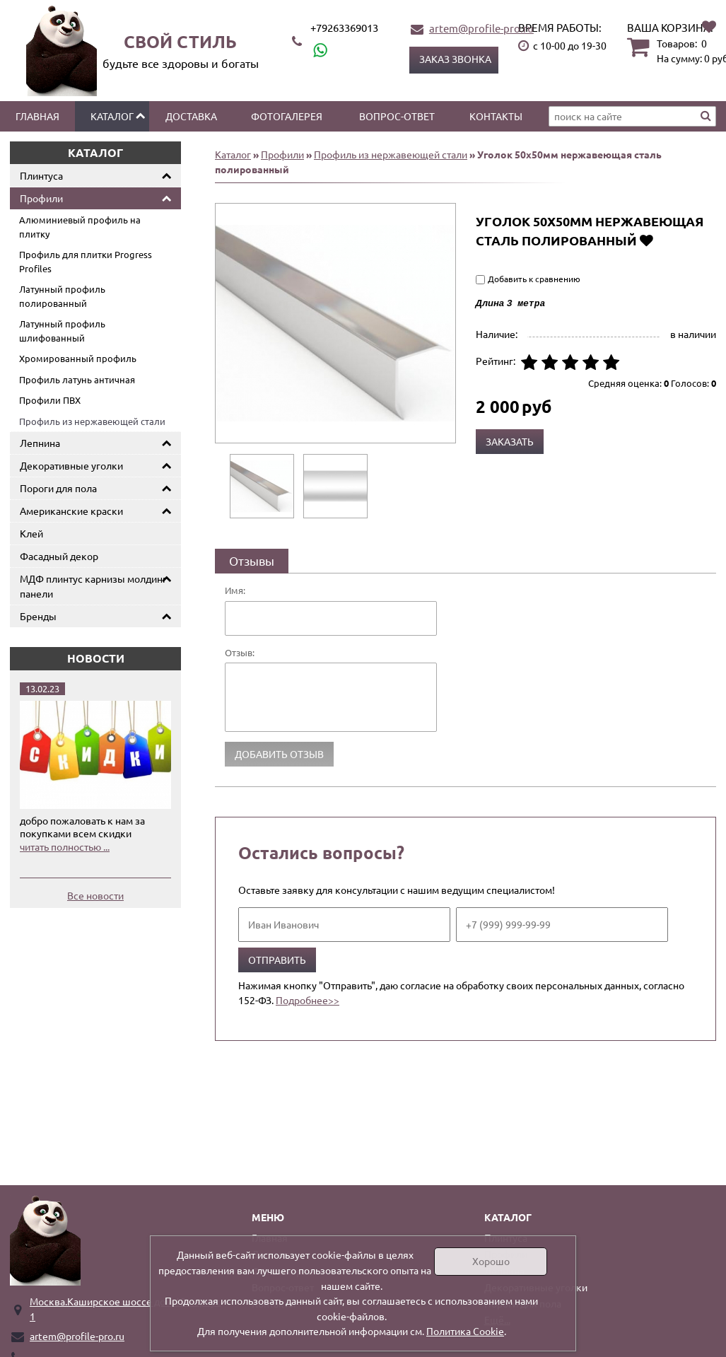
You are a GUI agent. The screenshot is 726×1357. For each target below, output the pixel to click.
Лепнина (40, 442)
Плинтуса (41, 175)
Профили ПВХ (50, 400)
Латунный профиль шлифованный (62, 331)
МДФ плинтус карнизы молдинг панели (93, 586)
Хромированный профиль (77, 358)
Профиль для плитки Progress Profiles (85, 261)
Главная (37, 116)
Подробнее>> (307, 1000)
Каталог (112, 116)
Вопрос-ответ (397, 116)
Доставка (191, 116)
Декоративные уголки (71, 465)
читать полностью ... (65, 846)
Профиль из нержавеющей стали (92, 421)
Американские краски (71, 510)
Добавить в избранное (646, 240)
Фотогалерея (286, 116)
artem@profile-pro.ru (481, 28)
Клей (31, 533)
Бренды (38, 616)
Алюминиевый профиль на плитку (80, 227)
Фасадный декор (59, 555)
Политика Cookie (465, 1330)
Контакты (495, 116)
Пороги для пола (58, 488)
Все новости (95, 895)
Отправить (277, 959)
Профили (41, 198)
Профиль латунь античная (77, 379)
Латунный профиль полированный (62, 296)
